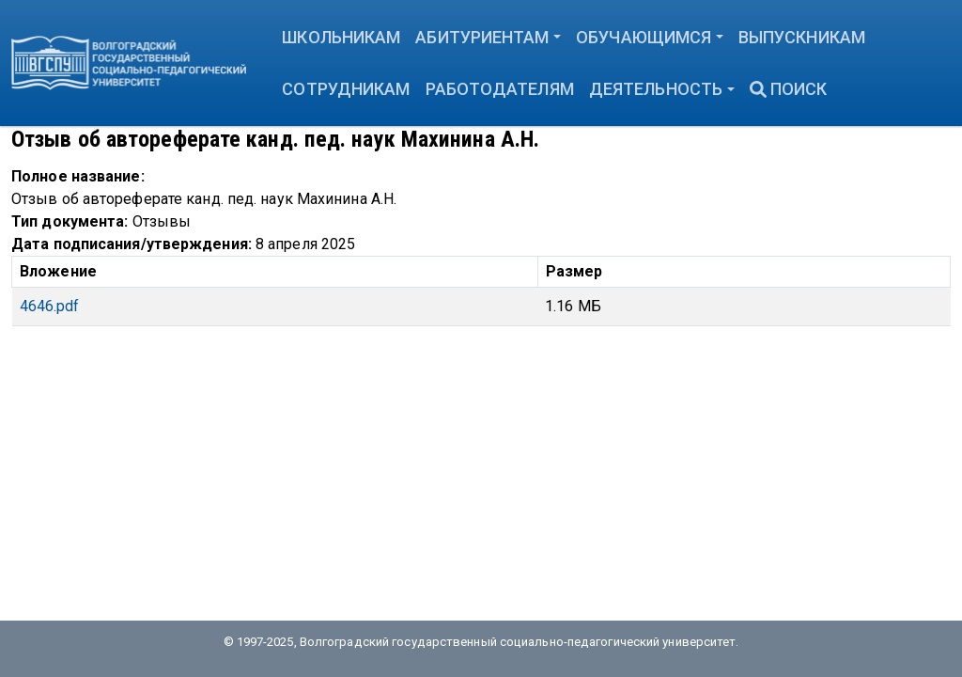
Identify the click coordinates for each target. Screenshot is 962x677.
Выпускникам (801, 37)
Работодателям (500, 89)
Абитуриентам (482, 37)
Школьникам (341, 37)
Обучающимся (643, 37)
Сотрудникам (346, 89)
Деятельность (655, 89)
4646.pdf (50, 306)
